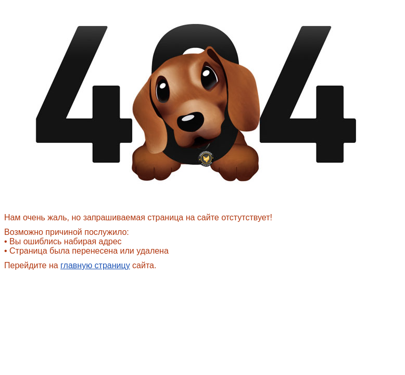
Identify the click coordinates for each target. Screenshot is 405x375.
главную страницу (95, 265)
